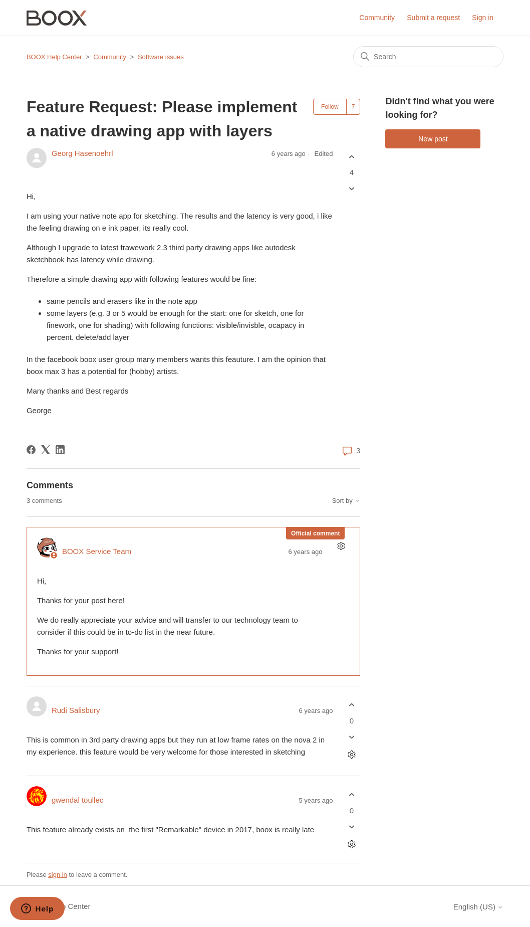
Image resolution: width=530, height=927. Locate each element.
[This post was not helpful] (351, 189)
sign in (57, 874)
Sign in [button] (482, 18)
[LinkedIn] (60, 449)
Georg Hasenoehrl (82, 153)
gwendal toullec (77, 800)
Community (377, 18)
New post (432, 139)
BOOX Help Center (54, 57)
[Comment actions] (341, 546)
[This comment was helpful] (351, 705)
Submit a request (433, 18)
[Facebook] (31, 449)
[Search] (428, 57)
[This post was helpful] (351, 156)
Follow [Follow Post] (330, 106)
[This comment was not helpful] (351, 737)
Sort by (346, 500)
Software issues (161, 57)
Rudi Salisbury (76, 710)
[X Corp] (45, 449)
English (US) (478, 906)
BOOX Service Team (96, 551)
